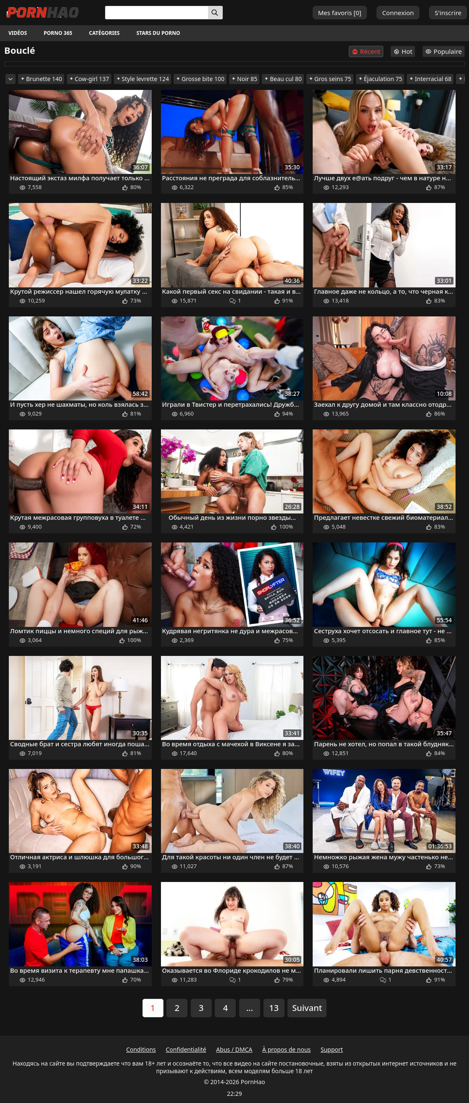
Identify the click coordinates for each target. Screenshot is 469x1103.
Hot (403, 51)
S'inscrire (448, 12)
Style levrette (142, 79)
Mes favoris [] (339, 12)
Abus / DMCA (234, 1049)
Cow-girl (89, 79)
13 (274, 1007)
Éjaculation (380, 79)
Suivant (307, 1007)
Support (332, 1049)
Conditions (141, 1049)
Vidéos (17, 33)
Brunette (41, 79)
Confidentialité (186, 1049)
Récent (366, 51)
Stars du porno (158, 33)
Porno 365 (58, 33)
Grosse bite (200, 79)
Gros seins (329, 79)
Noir (244, 79)
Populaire (443, 51)
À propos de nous (286, 1049)
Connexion (398, 12)
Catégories (104, 33)
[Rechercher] (215, 12)
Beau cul (283, 79)
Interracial (430, 79)
